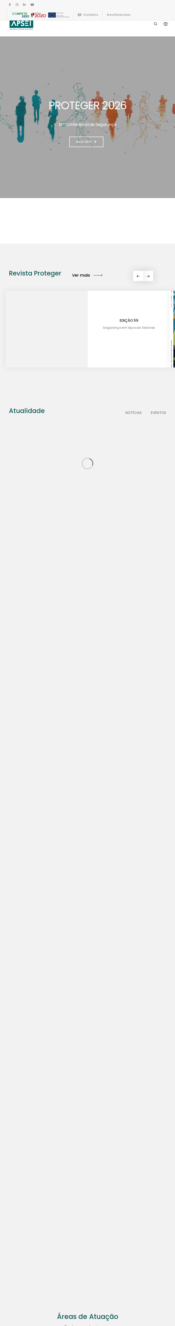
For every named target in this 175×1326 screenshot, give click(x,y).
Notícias (133, 412)
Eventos (158, 412)
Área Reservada (118, 15)
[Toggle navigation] (165, 24)
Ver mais (87, 275)
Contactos (90, 15)
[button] (148, 276)
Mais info (86, 142)
